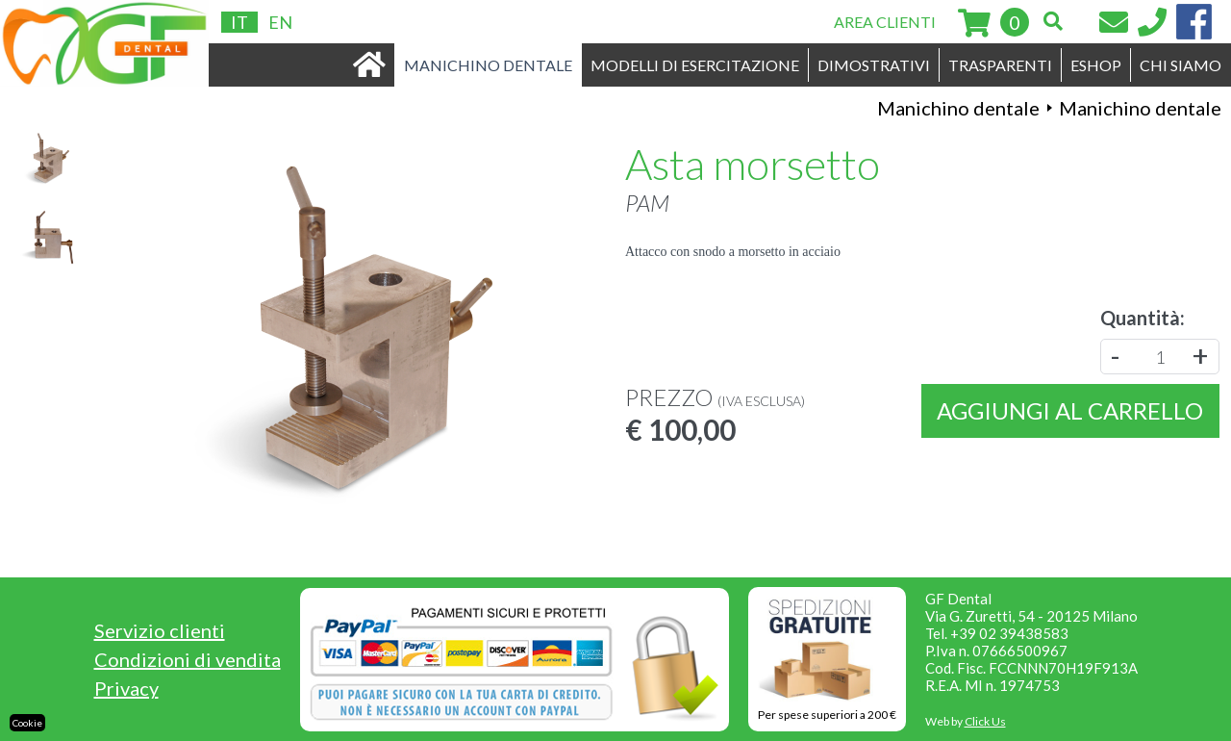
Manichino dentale (958, 107)
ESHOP (1095, 65)
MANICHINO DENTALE (488, 65)
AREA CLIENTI (885, 22)
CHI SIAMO (1180, 65)
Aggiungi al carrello (1070, 410)
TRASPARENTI (1000, 65)
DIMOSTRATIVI (873, 65)
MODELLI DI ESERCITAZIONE (694, 65)
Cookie (27, 722)
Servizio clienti (159, 630)
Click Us (985, 721)
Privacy (126, 688)
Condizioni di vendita (187, 659)
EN (280, 22)
